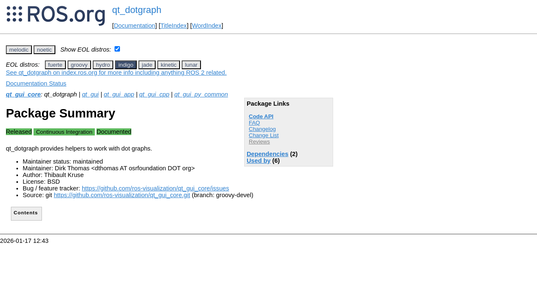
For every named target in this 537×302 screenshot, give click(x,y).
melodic (19, 50)
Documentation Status (36, 83)
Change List (264, 135)
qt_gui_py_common (201, 94)
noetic (44, 50)
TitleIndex (173, 25)
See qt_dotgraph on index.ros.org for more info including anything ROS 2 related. (116, 72)
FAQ (254, 123)
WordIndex (207, 25)
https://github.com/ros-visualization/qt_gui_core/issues (155, 188)
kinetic (169, 65)
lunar (191, 65)
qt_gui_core (23, 94)
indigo (125, 65)
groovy (79, 65)
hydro (103, 65)
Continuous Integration (64, 132)
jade (147, 65)
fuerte (55, 65)
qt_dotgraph (136, 10)
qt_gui (90, 94)
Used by (259, 160)
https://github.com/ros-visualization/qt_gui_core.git (122, 195)
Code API (261, 116)
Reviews (259, 141)
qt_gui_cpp (154, 94)
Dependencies (267, 154)
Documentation (134, 25)
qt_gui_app (119, 94)
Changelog (262, 129)
